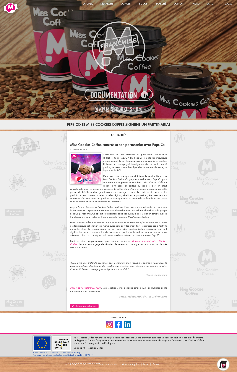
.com (228, 3)
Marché (161, 3)
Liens (145, 364)
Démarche (106, 3)
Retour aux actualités (85, 305)
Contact (179, 3)
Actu (210, 3)
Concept (126, 3)
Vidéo (196, 3)
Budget (144, 3)
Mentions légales (130, 364)
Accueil (88, 3)
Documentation (113, 95)
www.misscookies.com (118, 109)
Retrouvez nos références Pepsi (85, 287)
